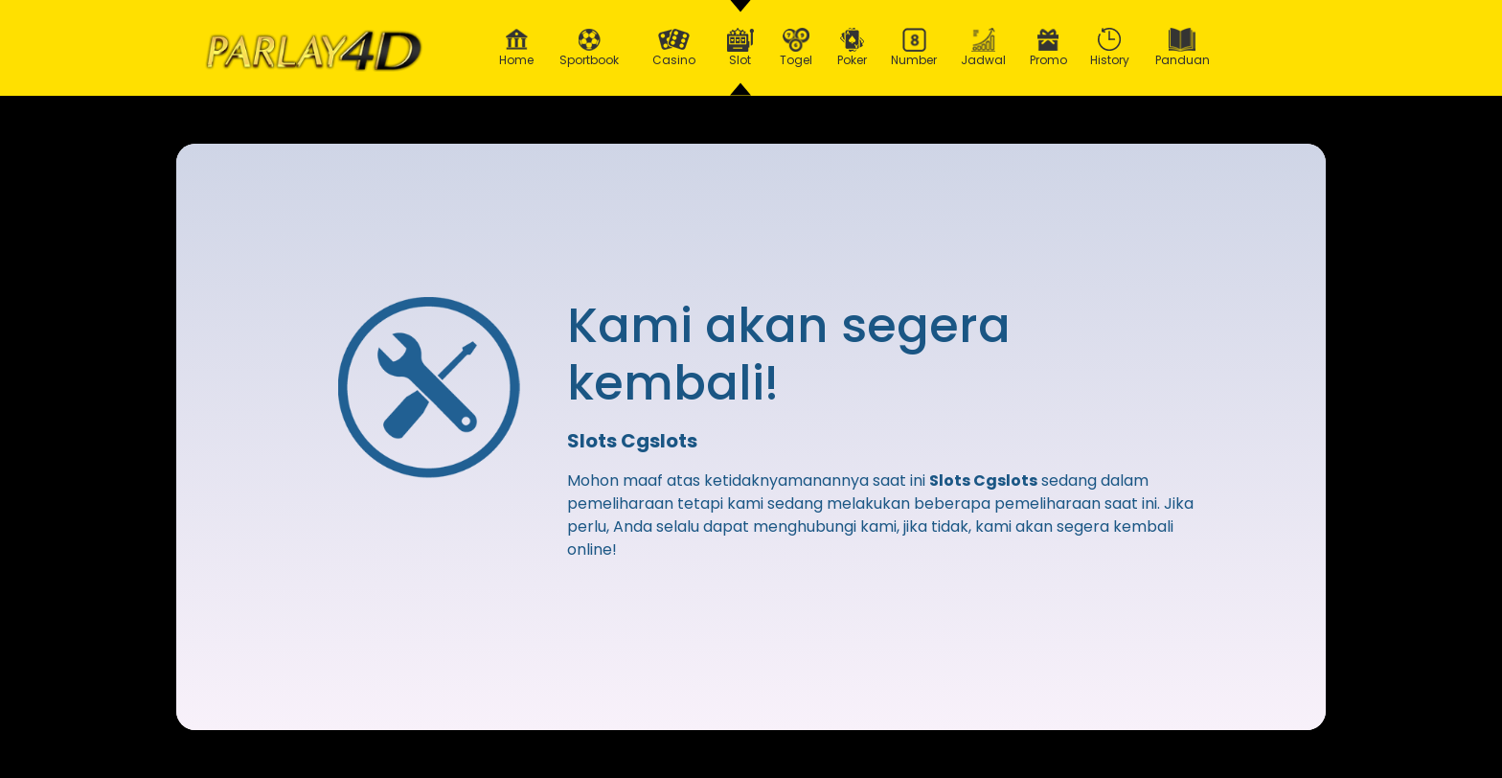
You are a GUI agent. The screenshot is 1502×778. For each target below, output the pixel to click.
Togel (796, 48)
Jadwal (983, 48)
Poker (852, 48)
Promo (1048, 48)
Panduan (1182, 48)
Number (914, 48)
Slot (740, 48)
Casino (673, 48)
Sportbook (589, 48)
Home (516, 48)
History (1110, 48)
